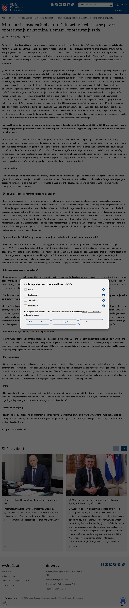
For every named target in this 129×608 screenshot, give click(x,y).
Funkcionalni (33, 295)
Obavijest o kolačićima (91, 312)
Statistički (32, 300)
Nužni (30, 289)
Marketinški (33, 306)
